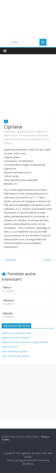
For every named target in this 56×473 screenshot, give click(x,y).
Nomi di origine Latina (26, 135)
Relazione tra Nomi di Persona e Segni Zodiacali (25, 342)
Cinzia (48, 260)
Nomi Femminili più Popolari (15, 356)
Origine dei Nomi (10, 346)
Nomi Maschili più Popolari (14, 351)
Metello (8, 313)
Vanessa (8, 300)
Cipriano (9, 260)
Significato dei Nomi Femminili (16, 333)
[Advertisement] (28, 83)
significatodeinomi (28, 131)
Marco (7, 287)
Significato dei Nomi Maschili (15, 337)
